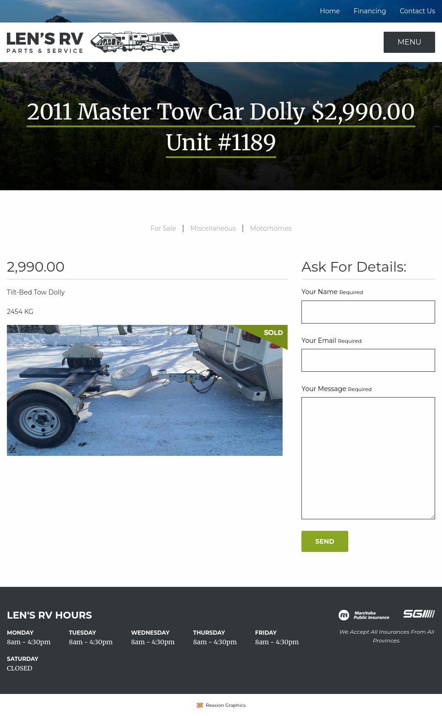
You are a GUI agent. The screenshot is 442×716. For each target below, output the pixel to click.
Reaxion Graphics (226, 705)
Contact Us (417, 11)
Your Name (332, 292)
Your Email (331, 340)
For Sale (163, 228)
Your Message (336, 389)
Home (330, 11)
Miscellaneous (213, 228)
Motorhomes (270, 228)
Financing (370, 11)
